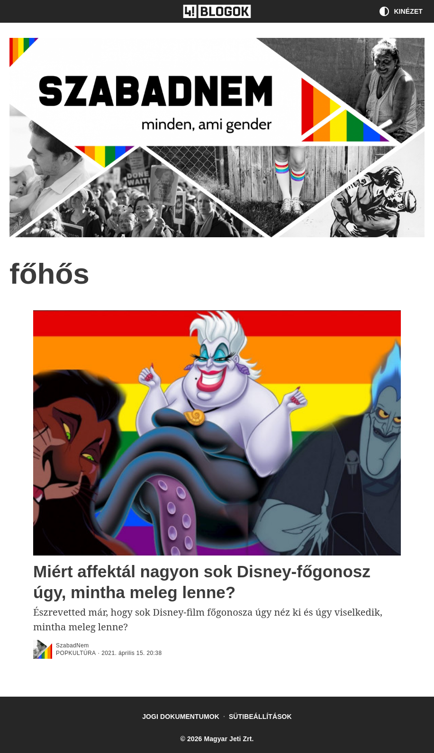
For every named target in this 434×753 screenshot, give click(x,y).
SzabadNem (72, 645)
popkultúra (76, 653)
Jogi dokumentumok (180, 716)
